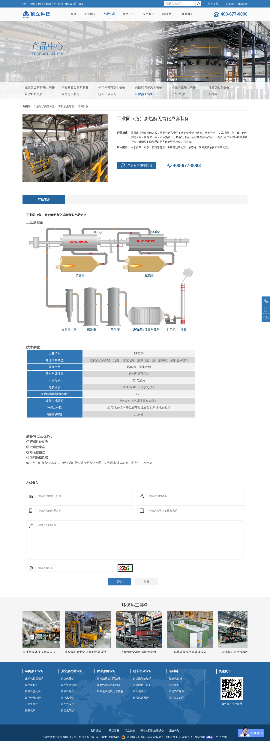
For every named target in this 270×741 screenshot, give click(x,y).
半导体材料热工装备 (111, 87)
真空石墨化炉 (33, 691)
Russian (243, 3)
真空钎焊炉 (67, 691)
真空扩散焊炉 (69, 684)
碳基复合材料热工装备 (40, 87)
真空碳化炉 (31, 684)
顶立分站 (174, 730)
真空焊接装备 (34, 94)
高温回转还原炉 (142, 684)
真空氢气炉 (67, 710)
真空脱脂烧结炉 (142, 678)
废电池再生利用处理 (109, 678)
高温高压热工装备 (184, 87)
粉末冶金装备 (107, 94)
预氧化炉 (30, 710)
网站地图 (199, 736)
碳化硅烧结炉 (33, 697)
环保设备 (83, 106)
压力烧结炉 (139, 691)
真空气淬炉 (67, 704)
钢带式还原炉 (141, 697)
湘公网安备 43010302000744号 (142, 736)
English (230, 3)
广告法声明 (220, 736)
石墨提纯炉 (31, 704)
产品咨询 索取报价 (136, 165)
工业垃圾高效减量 (44, 106)
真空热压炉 (67, 678)
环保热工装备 (144, 94)
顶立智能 (129, 730)
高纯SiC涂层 (176, 697)
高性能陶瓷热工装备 (148, 87)
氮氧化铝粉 (175, 678)
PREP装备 (179, 94)
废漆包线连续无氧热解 (110, 691)
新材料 (212, 94)
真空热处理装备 (218, 87)
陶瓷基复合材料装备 (75, 87)
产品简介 (44, 199)
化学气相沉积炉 (34, 678)
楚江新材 (114, 730)
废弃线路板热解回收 (109, 684)
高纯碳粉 (174, 684)
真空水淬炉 (67, 697)
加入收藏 (213, 3)
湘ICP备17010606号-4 (179, 736)
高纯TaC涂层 (176, 691)
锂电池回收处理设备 (152, 730)
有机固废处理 (66, 106)
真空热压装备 (71, 94)
